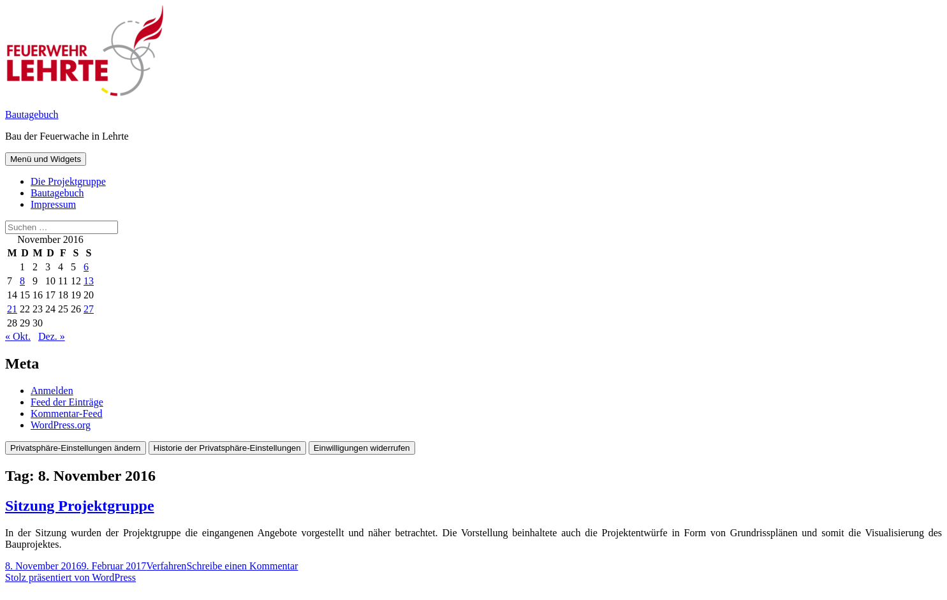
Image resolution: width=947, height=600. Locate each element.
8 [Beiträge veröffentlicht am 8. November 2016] (22, 280)
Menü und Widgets (45, 159)
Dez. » (51, 336)
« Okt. (18, 336)
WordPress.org (61, 425)
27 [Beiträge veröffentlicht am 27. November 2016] (89, 309)
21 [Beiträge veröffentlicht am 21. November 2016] (12, 309)
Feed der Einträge (67, 402)
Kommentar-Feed (67, 413)
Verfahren (166, 565)
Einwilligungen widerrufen (362, 448)
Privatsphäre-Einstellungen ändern (75, 448)
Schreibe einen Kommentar (242, 565)
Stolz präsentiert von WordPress (70, 577)
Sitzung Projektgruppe (79, 505)
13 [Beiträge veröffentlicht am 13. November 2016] (89, 280)
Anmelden (52, 390)
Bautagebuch (32, 114)
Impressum (53, 204)
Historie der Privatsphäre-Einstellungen (227, 448)
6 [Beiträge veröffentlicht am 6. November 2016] (86, 266)
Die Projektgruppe (68, 181)
